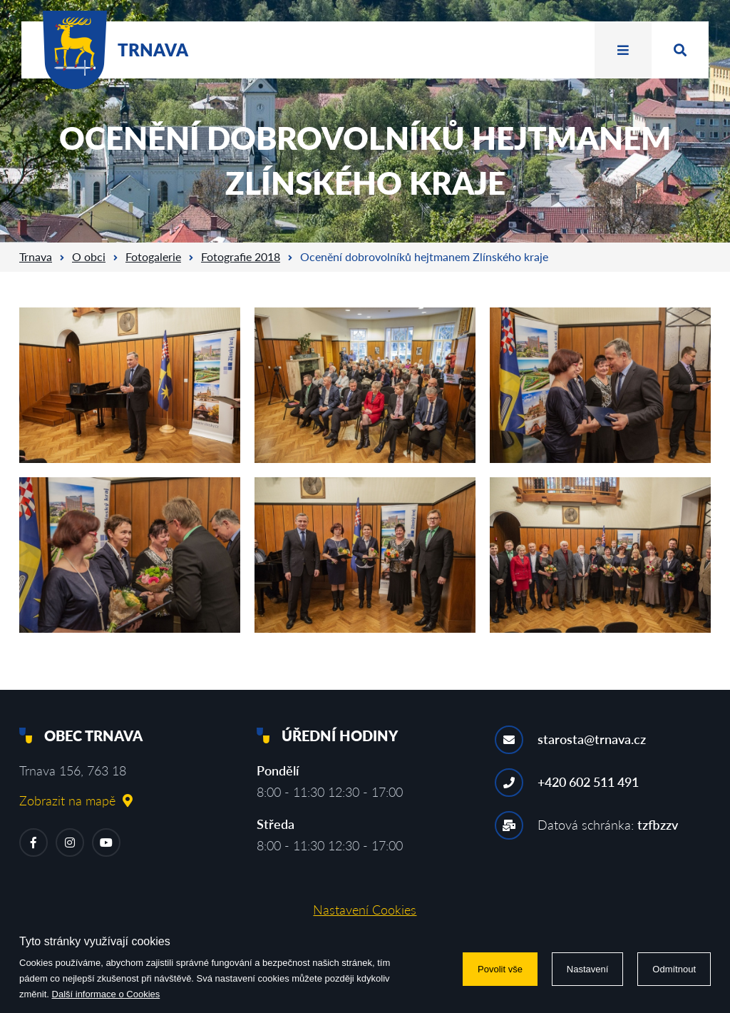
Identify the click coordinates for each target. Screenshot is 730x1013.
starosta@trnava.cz (592, 739)
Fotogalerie (153, 256)
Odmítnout (674, 969)
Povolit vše (500, 969)
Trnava (35, 256)
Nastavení (588, 969)
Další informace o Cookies (106, 994)
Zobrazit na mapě (76, 800)
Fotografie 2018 (240, 256)
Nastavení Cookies (364, 909)
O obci (89, 256)
